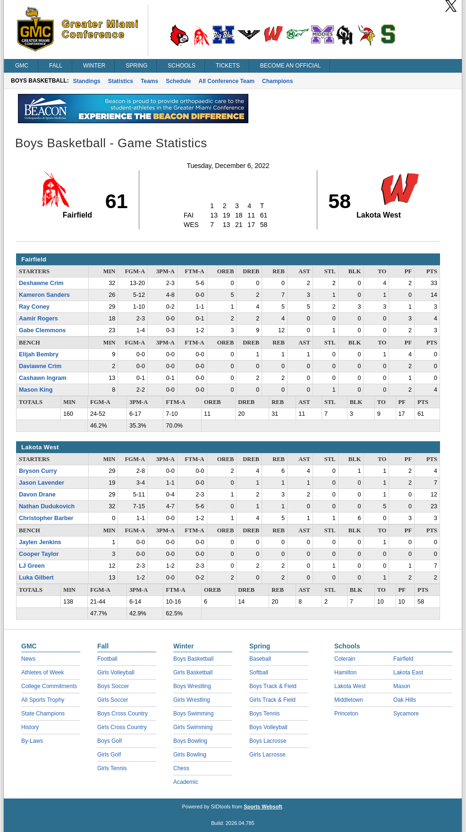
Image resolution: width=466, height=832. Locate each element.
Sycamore (406, 713)
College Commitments (49, 686)
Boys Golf (109, 741)
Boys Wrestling (192, 686)
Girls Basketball (192, 672)
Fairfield (403, 659)
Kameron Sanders (44, 295)
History (30, 727)
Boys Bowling (190, 741)
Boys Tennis (264, 713)
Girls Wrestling (191, 700)
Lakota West (349, 686)
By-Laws (32, 741)
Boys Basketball (193, 659)
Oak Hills (404, 700)
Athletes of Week (42, 672)
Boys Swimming (193, 713)
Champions (277, 81)
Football (107, 659)
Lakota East (408, 672)
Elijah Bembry (39, 354)
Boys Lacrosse (268, 741)
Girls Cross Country (122, 727)
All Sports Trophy (42, 700)
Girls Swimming (192, 727)
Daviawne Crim (40, 366)
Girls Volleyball (116, 672)
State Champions (43, 713)
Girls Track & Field (272, 700)
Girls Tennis (112, 768)
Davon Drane (37, 494)
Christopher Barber (46, 518)
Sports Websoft (263, 806)
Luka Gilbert (36, 577)
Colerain (345, 659)
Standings (87, 81)
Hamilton (345, 672)
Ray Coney (34, 306)
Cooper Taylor (39, 554)
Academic (185, 782)
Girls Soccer (112, 700)
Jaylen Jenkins (40, 542)
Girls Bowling (189, 754)
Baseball (260, 659)
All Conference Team (226, 81)
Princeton (346, 713)
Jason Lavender (41, 482)
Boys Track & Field (273, 686)
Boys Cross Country (122, 713)
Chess (181, 768)
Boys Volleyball (268, 727)
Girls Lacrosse (267, 754)
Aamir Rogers (38, 318)
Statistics (120, 81)
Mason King (35, 390)
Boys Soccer (113, 686)
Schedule (178, 81)
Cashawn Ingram (43, 378)
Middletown (348, 700)
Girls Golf (109, 754)
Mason (401, 686)
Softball (258, 672)
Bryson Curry (38, 471)
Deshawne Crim (41, 283)
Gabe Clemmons (42, 330)
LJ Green (32, 566)
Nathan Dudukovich (47, 506)
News (28, 659)
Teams (149, 81)
